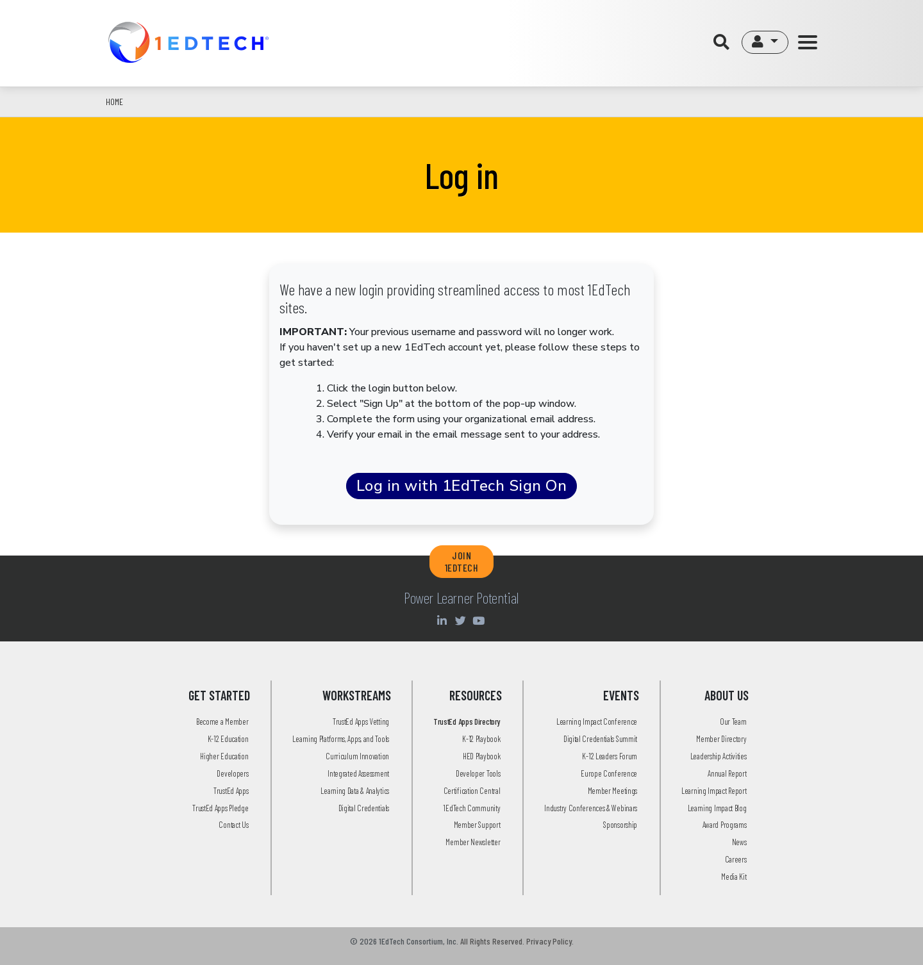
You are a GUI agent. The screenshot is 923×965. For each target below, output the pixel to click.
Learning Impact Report (713, 791)
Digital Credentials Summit (600, 739)
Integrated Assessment (358, 773)
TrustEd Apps (230, 791)
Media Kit (733, 876)
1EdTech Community (471, 808)
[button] (765, 42)
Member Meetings (613, 791)
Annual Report (727, 773)
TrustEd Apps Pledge (220, 808)
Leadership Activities (718, 756)
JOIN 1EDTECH (462, 561)
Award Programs (725, 825)
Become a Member (222, 721)
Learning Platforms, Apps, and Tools (340, 739)
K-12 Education (228, 739)
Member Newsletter (472, 842)
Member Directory (721, 739)
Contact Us (233, 825)
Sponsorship (620, 825)
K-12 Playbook (481, 739)
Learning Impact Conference (596, 721)
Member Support (477, 825)
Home (114, 101)
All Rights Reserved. (492, 941)
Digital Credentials (363, 808)
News (739, 842)
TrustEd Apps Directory (466, 721)
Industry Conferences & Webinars (590, 808)
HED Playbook (481, 756)
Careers (736, 859)
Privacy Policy (549, 941)
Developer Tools (478, 773)
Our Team (733, 721)
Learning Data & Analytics (354, 791)
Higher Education (224, 756)
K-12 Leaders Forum (609, 756)
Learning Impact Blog (717, 808)
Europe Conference (609, 773)
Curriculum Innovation (357, 756)
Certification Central (472, 791)
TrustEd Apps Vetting (361, 721)
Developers (232, 773)
